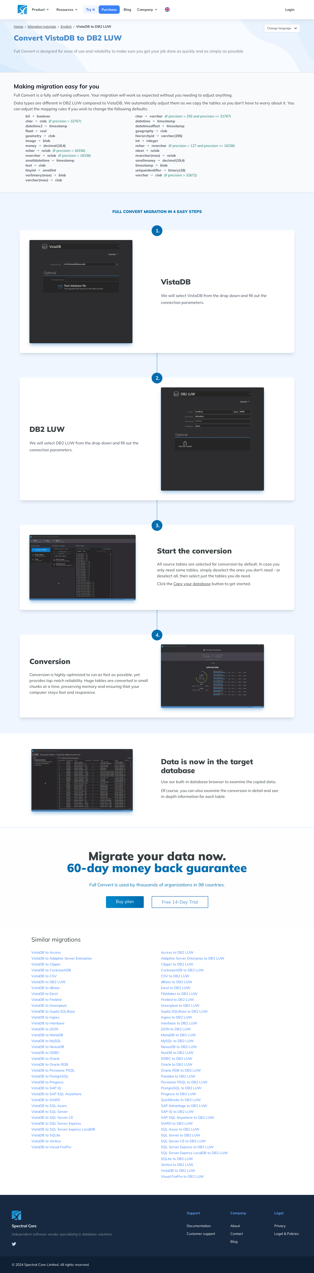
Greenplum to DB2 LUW (180, 1005)
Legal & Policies (286, 1233)
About (235, 1226)
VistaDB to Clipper (46, 964)
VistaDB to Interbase (48, 1023)
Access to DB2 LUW (177, 952)
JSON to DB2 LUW (176, 1029)
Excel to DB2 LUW (175, 988)
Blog (127, 9)
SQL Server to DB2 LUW (180, 1135)
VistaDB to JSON (44, 1029)
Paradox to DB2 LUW (178, 1076)
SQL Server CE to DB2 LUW (183, 1141)
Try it (90, 9)
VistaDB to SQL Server (49, 1111)
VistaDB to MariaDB (47, 1035)
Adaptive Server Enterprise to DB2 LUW (192, 958)
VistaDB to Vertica (46, 1141)
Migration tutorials (42, 26)
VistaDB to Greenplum (49, 1005)
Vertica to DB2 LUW (177, 1164)
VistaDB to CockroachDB (51, 970)
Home (18, 26)
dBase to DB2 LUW (176, 982)
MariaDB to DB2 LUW (178, 1035)
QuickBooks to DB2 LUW (181, 1100)
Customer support (201, 1233)
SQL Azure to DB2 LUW (180, 1129)
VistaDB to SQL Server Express (56, 1123)
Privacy (280, 1226)
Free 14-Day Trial (180, 902)
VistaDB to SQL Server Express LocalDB (63, 1129)
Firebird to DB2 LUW (177, 999)
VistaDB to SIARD (45, 1100)
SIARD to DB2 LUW (177, 1123)
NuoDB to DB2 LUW (177, 1052)
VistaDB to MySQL (46, 1041)
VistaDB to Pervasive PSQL (53, 1070)
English (66, 26)
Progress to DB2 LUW (178, 1094)
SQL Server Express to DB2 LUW (187, 1147)
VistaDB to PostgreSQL (50, 1076)
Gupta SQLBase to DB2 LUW (184, 1011)
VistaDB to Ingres (45, 1017)
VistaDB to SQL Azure (49, 1105)
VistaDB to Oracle (45, 1058)
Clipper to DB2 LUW (177, 964)
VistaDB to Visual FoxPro (51, 1147)
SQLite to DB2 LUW (177, 1159)
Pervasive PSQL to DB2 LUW (184, 1082)
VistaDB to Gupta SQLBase (53, 1011)
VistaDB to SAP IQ (46, 1088)
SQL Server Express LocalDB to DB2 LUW (194, 1153)
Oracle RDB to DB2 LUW (181, 1070)
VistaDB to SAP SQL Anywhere (56, 1094)
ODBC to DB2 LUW (176, 1058)
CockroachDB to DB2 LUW (182, 970)
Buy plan (125, 901)
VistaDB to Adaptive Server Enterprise (61, 958)
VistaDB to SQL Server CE (52, 1117)
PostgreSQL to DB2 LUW (181, 1088)
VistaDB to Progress (47, 1082)
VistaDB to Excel (44, 993)
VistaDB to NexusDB (47, 1047)
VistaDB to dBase (45, 988)
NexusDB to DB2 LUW (179, 1047)
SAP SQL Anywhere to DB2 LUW (187, 1117)
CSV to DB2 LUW (175, 976)
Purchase (109, 9)
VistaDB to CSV (44, 976)
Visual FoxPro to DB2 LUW (182, 1176)
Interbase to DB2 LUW (179, 1023)
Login (289, 9)
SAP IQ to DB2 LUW (177, 1111)
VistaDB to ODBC (45, 1052)
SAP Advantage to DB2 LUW (184, 1105)
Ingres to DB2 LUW (176, 1017)
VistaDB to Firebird (46, 999)
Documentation (199, 1226)
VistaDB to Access (46, 952)
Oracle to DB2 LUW (177, 1064)
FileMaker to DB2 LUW (179, 993)
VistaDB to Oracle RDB (49, 1064)
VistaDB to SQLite (45, 1135)
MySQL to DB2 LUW (177, 1041)
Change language (282, 28)
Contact (236, 1233)
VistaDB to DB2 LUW (48, 982)
